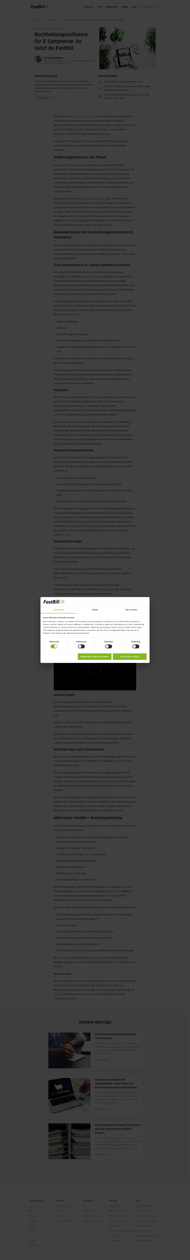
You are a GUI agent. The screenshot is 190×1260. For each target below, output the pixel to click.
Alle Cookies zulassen (129, 656)
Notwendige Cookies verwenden (95, 656)
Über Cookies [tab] (131, 610)
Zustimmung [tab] (58, 610)
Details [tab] (95, 610)
